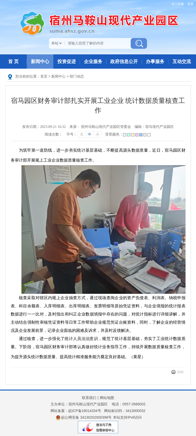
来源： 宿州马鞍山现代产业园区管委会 (100, 127)
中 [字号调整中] (89, 134)
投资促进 (66, 61)
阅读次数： (54, 134)
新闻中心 (40, 61)
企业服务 (93, 61)
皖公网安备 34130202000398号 (84, 417)
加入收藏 (178, 4)
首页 (43, 76)
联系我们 (89, 398)
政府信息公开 (124, 61)
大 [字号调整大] (81, 134)
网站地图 (107, 398)
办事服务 (155, 61)
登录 (190, 4)
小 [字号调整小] (97, 134)
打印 (180, 372)
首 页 (13, 61)
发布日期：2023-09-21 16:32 (44, 127)
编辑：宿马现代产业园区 (154, 127)
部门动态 (77, 76)
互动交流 (182, 61)
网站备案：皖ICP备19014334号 (76, 411)
